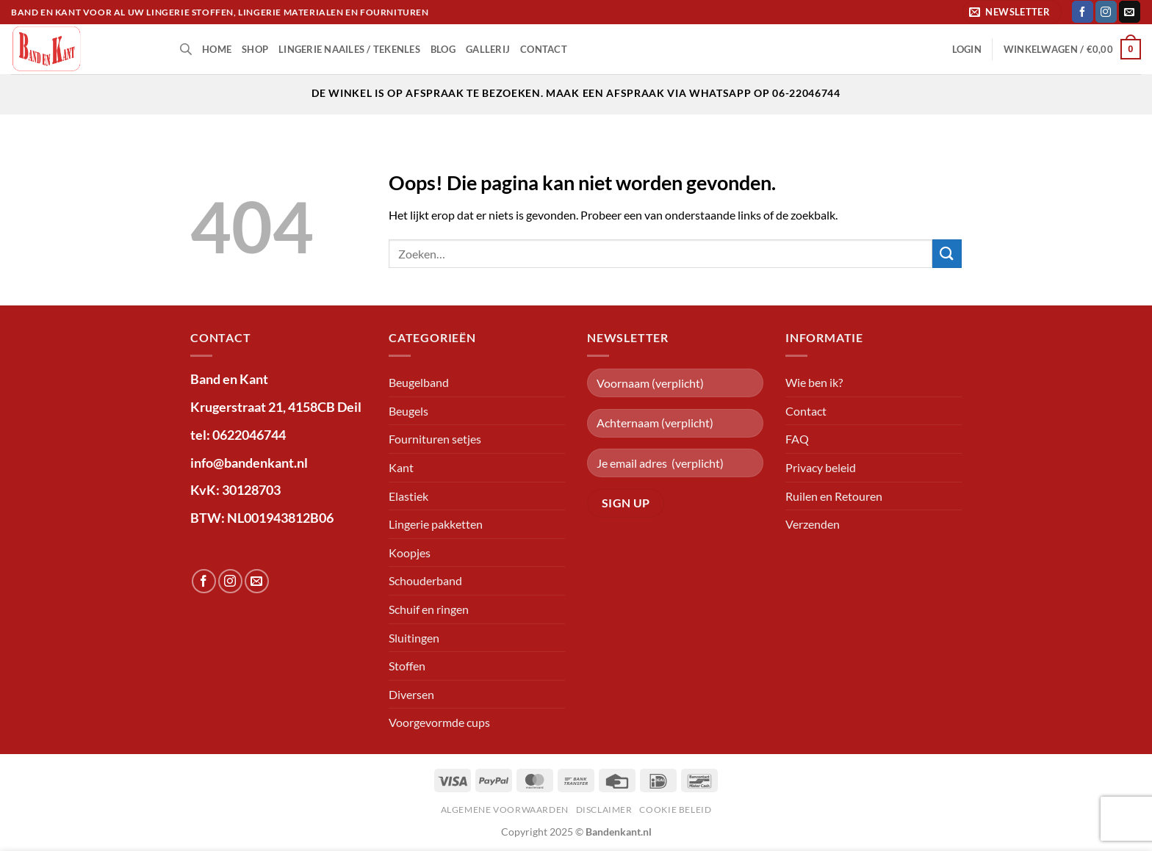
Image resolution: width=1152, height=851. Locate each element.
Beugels (408, 411)
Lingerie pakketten (436, 524)
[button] (1012, 12)
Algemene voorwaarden (505, 809)
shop (255, 49)
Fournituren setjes (435, 439)
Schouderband (425, 580)
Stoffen (407, 666)
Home (216, 49)
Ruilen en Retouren (833, 496)
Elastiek (408, 496)
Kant (401, 467)
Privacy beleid (820, 467)
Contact (543, 49)
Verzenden (812, 524)
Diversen (411, 694)
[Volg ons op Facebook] (1082, 12)
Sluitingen (414, 638)
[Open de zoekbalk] (186, 49)
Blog (443, 49)
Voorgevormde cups (439, 722)
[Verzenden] (947, 253)
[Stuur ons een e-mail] (1129, 12)
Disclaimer (604, 809)
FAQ (797, 439)
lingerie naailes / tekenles (349, 49)
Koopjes (410, 553)
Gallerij (488, 49)
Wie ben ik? (814, 382)
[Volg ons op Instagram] (1106, 12)
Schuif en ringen (429, 609)
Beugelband (419, 382)
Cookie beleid (675, 809)
